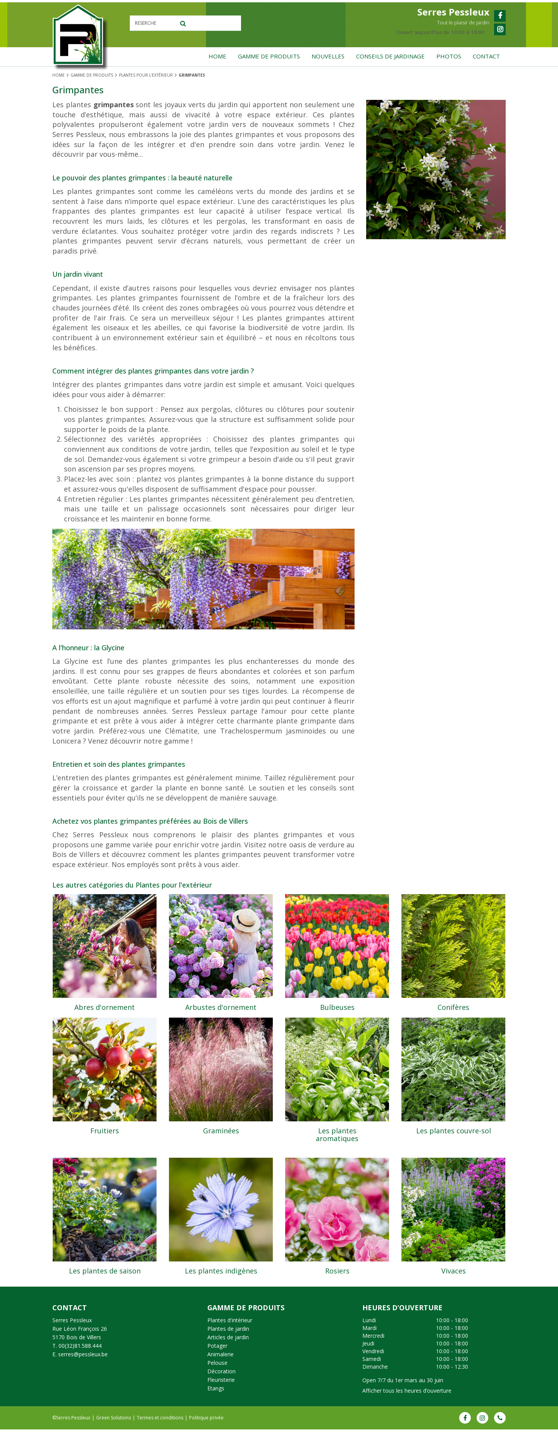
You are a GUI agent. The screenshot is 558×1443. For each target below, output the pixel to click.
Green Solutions (113, 1431)
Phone (500, 1431)
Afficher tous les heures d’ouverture (406, 1404)
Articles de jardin (228, 1350)
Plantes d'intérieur (229, 1333)
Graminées (221, 1142)
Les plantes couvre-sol (453, 1142)
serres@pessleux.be (83, 1367)
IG (482, 1431)
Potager (217, 1359)
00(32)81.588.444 (80, 1359)
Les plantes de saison (105, 1278)
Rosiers (337, 1278)
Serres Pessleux (72, 1333)
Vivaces (453, 1278)
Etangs (215, 1401)
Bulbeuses (337, 1007)
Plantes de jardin (228, 1342)
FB (465, 1431)
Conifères (453, 1007)
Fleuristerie (221, 1393)
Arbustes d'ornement (221, 1007)
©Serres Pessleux (71, 1431)
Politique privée (206, 1431)
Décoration (221, 1384)
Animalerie (220, 1367)
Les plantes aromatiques (337, 1146)
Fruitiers (104, 1142)
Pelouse (217, 1376)
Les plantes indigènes (221, 1278)
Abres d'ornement (104, 1007)
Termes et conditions (160, 1431)
